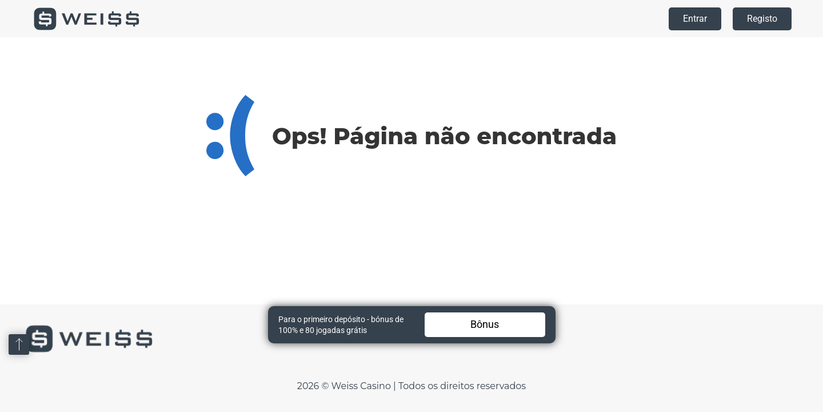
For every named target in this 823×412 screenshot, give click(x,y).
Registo (762, 18)
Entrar (695, 18)
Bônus (484, 324)
